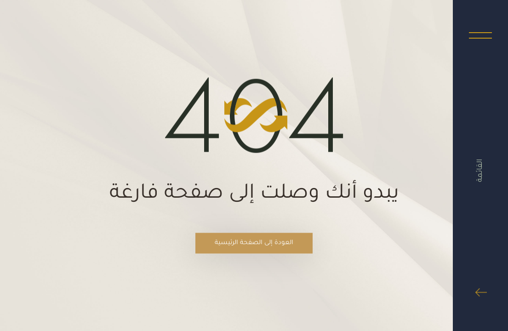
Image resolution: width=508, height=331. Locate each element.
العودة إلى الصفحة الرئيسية (254, 243)
